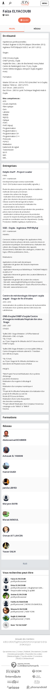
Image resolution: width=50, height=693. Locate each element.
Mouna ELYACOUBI (19, 609)
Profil (12, 28)
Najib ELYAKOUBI (18, 616)
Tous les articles (26, 656)
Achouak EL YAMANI (13, 455)
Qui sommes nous (9, 652)
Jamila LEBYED (10, 487)
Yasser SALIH (9, 551)
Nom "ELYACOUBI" (19, 625)
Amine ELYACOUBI (19, 594)
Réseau (37, 28)
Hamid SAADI (9, 471)
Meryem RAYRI (10, 503)
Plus (25, 563)
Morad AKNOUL (11, 519)
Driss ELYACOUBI (18, 585)
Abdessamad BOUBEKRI (14, 440)
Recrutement (36, 652)
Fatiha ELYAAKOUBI (19, 602)
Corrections (38, 656)
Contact (20, 652)
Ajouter (26, 20)
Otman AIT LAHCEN (13, 535)
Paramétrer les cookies (34, 654)
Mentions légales (14, 656)
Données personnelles (16, 654)
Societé (44, 652)
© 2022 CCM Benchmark (25, 659)
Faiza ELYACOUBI (18, 579)
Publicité (27, 652)
